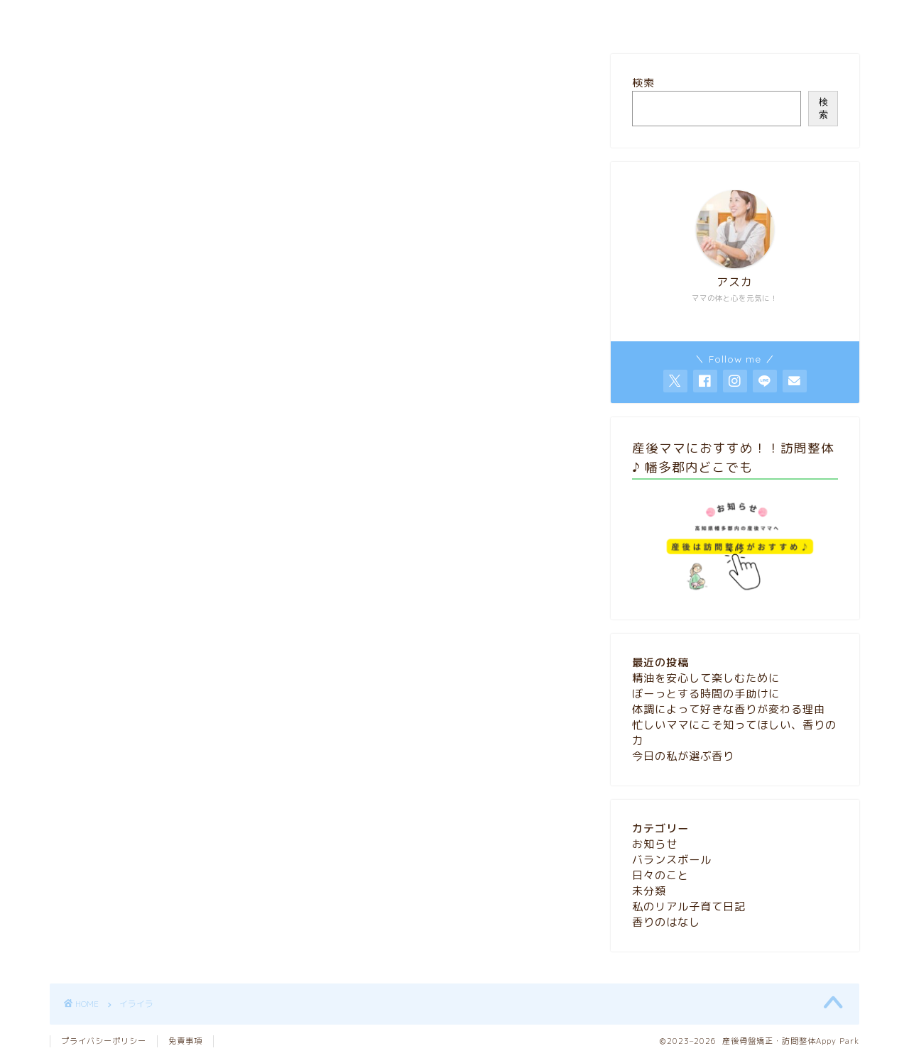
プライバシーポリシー (103, 1041)
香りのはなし (666, 922)
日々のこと (660, 875)
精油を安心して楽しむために (706, 678)
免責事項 (185, 1041)
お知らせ (654, 844)
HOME (382, 17)
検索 (643, 82)
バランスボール (672, 859)
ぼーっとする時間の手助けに (706, 693)
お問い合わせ (513, 17)
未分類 (649, 890)
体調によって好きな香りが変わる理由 (728, 709)
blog (440, 17)
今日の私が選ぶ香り (683, 756)
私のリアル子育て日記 (689, 906)
